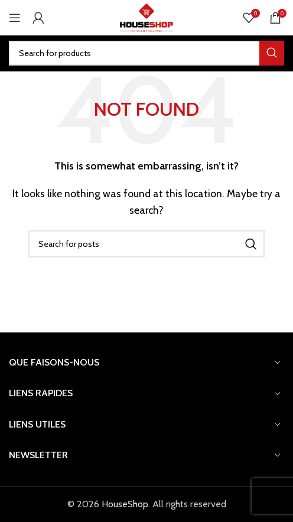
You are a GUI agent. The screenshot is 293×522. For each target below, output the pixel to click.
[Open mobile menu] (15, 18)
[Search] (146, 53)
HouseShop (125, 504)
